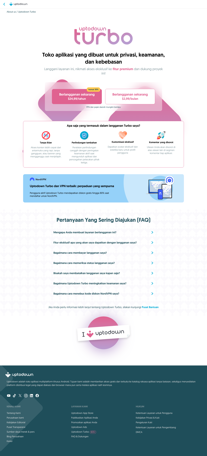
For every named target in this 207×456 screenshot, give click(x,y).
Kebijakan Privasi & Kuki (147, 417)
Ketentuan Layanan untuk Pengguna (154, 412)
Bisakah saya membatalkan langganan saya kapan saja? (86, 273)
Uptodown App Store (82, 412)
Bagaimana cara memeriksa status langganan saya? (84, 263)
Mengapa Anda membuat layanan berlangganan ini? (84, 232)
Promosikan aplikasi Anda (84, 422)
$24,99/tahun (77, 95)
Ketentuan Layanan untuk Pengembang (156, 427)
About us (11, 11)
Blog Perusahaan (15, 436)
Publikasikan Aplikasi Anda (84, 417)
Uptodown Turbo (83, 431)
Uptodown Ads (79, 427)
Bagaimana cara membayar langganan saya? (80, 253)
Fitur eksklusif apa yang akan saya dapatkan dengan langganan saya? (95, 242)
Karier (10, 441)
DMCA (139, 432)
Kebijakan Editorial (16, 422)
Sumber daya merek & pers (20, 431)
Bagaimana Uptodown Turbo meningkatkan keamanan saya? (89, 283)
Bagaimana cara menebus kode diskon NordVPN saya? (86, 293)
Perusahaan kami (15, 417)
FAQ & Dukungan (79, 436)
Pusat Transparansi (16, 427)
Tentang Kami (14, 412)
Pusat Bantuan (150, 307)
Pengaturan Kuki (144, 422)
